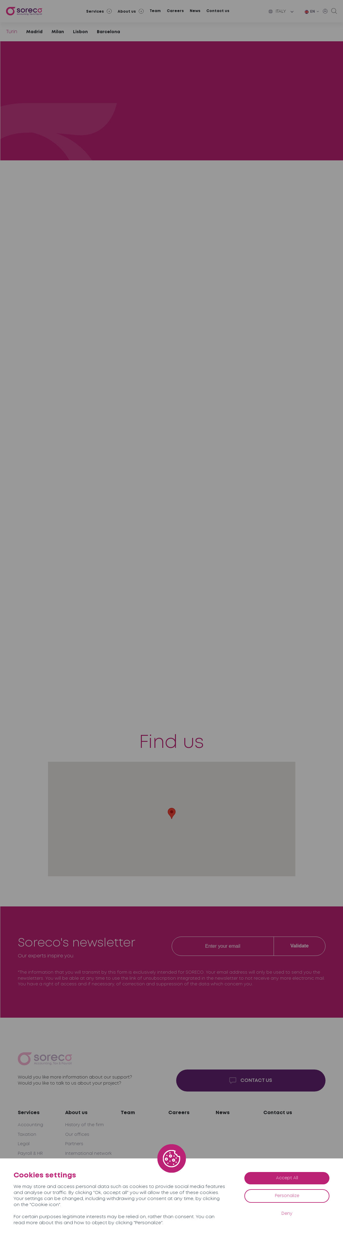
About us (76, 1113)
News (195, 11)
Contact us (217, 11)
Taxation (27, 1134)
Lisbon (80, 32)
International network (88, 1153)
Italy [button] (277, 11)
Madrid (34, 32)
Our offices (77, 1134)
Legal (24, 1144)
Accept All (287, 1178)
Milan (58, 32)
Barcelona (108, 32)
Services (29, 1113)
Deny (286, 1213)
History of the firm (84, 1125)
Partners (74, 1144)
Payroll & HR (30, 1153)
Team (155, 11)
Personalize (287, 1196)
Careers (175, 11)
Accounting (30, 1125)
